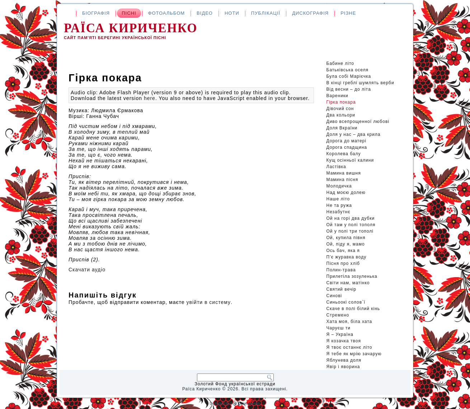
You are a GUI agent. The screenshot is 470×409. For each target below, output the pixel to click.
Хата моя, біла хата (349, 321)
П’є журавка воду (346, 257)
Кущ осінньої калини (350, 160)
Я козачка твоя (343, 340)
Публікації (265, 13)
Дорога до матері (346, 140)
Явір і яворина (343, 366)
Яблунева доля (343, 360)
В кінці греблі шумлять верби (360, 82)
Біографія (96, 13)
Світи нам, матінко (348, 282)
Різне (348, 13)
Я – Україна (339, 334)
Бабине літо (340, 63)
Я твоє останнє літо (349, 347)
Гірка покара (341, 102)
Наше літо (338, 198)
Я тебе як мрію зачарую (354, 353)
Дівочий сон (340, 108)
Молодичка (339, 186)
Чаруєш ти (338, 327)
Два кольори (340, 115)
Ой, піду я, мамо (345, 244)
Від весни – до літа (348, 89)
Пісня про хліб (343, 263)
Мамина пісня (342, 179)
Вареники (337, 95)
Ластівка (336, 166)
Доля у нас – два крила (353, 134)
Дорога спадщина (346, 147)
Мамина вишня (343, 173)
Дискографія (310, 13)
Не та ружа (339, 205)
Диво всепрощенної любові (357, 121)
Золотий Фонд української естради (235, 383)
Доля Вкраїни (342, 127)
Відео (205, 13)
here (149, 98)
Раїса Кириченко (131, 28)
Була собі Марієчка (348, 76)
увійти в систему (209, 302)
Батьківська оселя (347, 69)
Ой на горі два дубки (350, 218)
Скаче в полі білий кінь (353, 308)
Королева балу (343, 153)
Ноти (232, 13)
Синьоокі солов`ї (346, 302)
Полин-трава (341, 269)
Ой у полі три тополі (349, 231)
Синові (334, 295)
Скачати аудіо (87, 269)
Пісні (129, 13)
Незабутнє (338, 211)
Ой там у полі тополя (351, 224)
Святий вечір (341, 289)
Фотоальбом (166, 13)
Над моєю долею (346, 192)
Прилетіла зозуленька (351, 276)
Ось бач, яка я (343, 250)
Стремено (337, 315)
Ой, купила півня (346, 237)
